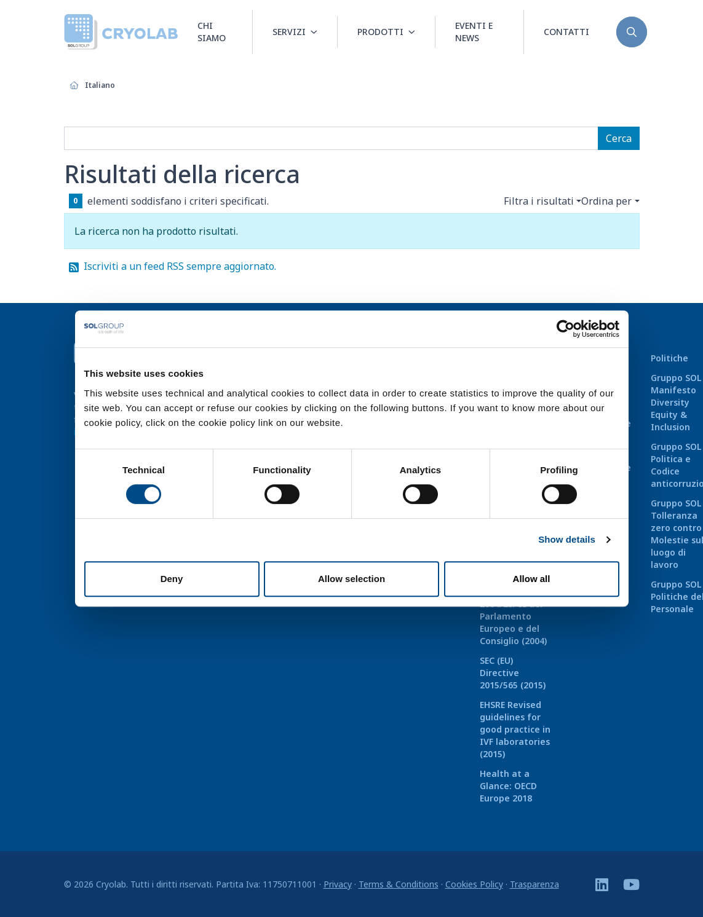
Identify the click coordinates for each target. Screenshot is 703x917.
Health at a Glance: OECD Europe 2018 (508, 786)
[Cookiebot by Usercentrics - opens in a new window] (565, 329)
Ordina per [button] (606, 201)
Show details (566, 539)
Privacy (338, 884)
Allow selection (351, 578)
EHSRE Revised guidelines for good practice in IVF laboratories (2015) (515, 729)
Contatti (566, 31)
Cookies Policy (474, 884)
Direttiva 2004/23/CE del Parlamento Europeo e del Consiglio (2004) (513, 616)
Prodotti (380, 31)
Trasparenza (534, 884)
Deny (172, 578)
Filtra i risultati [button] (539, 201)
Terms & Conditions (399, 884)
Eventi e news (474, 32)
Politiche (669, 358)
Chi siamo (211, 32)
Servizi (289, 31)
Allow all (531, 578)
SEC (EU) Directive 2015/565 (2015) (513, 673)
